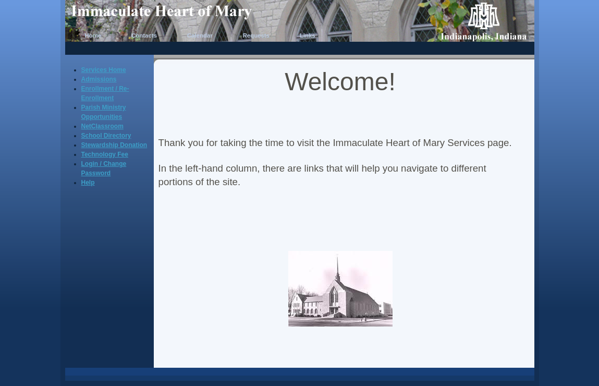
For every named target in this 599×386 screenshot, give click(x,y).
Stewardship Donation (114, 145)
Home (93, 35)
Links (307, 35)
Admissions (99, 79)
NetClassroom (102, 126)
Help (88, 182)
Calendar (200, 35)
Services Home (103, 70)
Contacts (144, 35)
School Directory (106, 135)
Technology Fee (104, 154)
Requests (256, 35)
